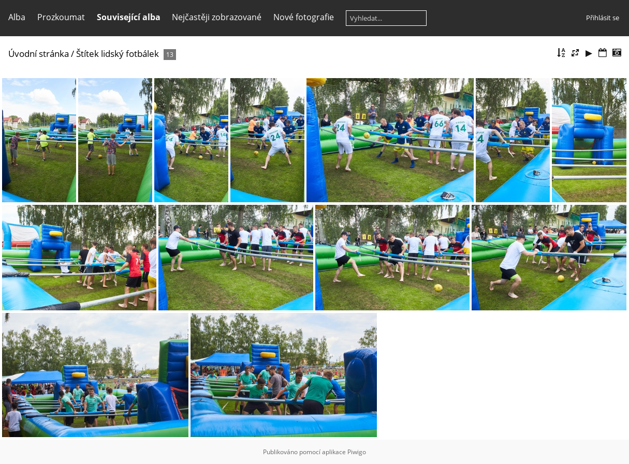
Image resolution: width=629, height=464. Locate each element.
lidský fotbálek (130, 53)
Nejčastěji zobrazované (216, 17)
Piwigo (356, 451)
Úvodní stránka (38, 53)
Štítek (87, 53)
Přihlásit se (602, 17)
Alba (16, 17)
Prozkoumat (61, 17)
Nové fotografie (303, 17)
